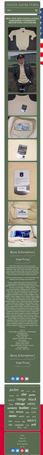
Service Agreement (22, 444)
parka (32, 394)
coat (23, 421)
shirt (22, 391)
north (33, 412)
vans (11, 411)
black (32, 399)
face (10, 425)
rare (17, 395)
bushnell (11, 395)
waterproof (19, 425)
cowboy (28, 391)
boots (28, 417)
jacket (14, 390)
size (24, 394)
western (12, 408)
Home (22, 435)
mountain (17, 421)
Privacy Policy (22, 441)
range (21, 399)
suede (33, 391)
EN (21, 447)
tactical (11, 400)
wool (34, 416)
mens (13, 416)
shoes (19, 427)
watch (21, 416)
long (11, 404)
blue (10, 421)
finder (34, 408)
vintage (20, 403)
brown (19, 411)
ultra (27, 412)
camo (27, 425)
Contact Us (22, 438)
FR (24, 447)
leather (24, 408)
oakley (31, 403)
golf (33, 424)
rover (25, 427)
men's (31, 420)
